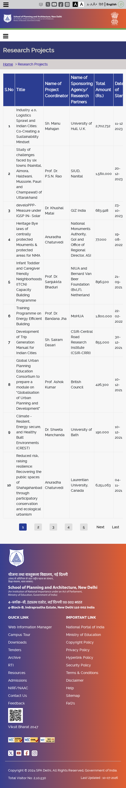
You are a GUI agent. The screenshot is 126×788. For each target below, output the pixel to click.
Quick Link (18, 618)
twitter (48, 4)
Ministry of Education (83, 635)
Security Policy (78, 665)
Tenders (14, 650)
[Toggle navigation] (6, 5)
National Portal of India (85, 627)
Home (8, 64)
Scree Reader (40, 4)
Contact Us (17, 696)
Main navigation (6, 34)
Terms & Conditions (82, 673)
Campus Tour (19, 635)
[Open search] (121, 4)
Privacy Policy (78, 650)
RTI (11, 665)
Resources (16, 673)
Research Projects (32, 64)
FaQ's (70, 703)
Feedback (16, 703)
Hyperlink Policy (79, 657)
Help (70, 688)
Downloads (17, 642)
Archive (14, 657)
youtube (54, 4)
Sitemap (73, 696)
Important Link (81, 618)
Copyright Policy (80, 642)
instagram (67, 4)
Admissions (17, 680)
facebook (60, 4)
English (111, 4)
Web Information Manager (30, 627)
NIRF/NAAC (18, 688)
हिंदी (101, 4)
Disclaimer (75, 680)
